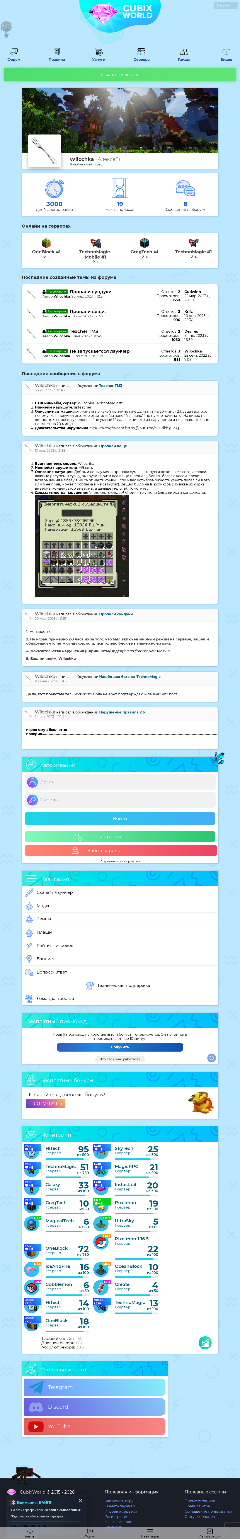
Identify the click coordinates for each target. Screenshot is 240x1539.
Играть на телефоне (120, 74)
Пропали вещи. (88, 311)
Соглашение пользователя (209, 1511)
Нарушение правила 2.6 (122, 712)
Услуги (98, 57)
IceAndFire (58, 1266)
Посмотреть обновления (28, 1525)
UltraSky (124, 1220)
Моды (37, 906)
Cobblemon (59, 1284)
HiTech (53, 1148)
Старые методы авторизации (120, 861)
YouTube (49, 1426)
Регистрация (97, 837)
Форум (13, 57)
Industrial (125, 1184)
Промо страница (200, 1501)
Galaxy (53, 1184)
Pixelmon (125, 1202)
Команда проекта (49, 999)
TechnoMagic (61, 1166)
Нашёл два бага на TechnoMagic (129, 677)
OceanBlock (128, 1266)
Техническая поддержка (118, 986)
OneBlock (57, 1248)
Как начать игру (119, 1501)
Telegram (50, 1387)
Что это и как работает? (120, 1059)
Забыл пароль (96, 851)
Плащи (38, 932)
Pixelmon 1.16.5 (132, 1238)
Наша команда (118, 1522)
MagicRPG (126, 1166)
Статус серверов (200, 1517)
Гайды (183, 57)
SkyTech (124, 1148)
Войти (120, 818)
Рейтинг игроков (49, 946)
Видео (226, 57)
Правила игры (198, 1506)
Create (122, 1284)
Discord (48, 1407)
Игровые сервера (121, 1511)
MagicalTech (60, 1220)
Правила (56, 57)
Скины (38, 919)
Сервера (141, 57)
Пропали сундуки (91, 291)
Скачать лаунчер (49, 893)
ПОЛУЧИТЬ (45, 1103)
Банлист (40, 959)
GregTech (56, 1202)
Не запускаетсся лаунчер (100, 351)
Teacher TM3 (84, 331)
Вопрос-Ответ (46, 972)
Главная (30, 1533)
